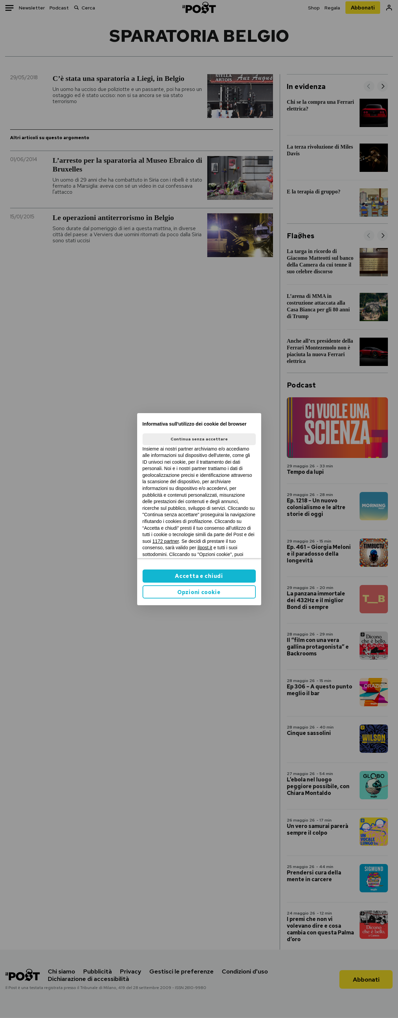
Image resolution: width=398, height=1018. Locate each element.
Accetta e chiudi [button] (199, 576)
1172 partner (165, 541)
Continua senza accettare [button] (199, 439)
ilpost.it (204, 547)
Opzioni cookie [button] (199, 592)
